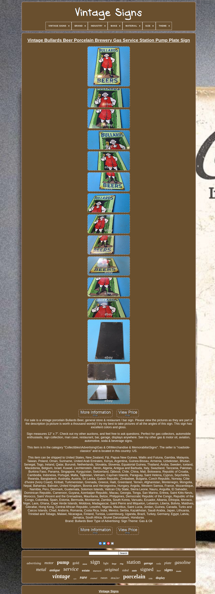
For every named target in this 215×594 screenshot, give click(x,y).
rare (83, 577)
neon (104, 578)
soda (158, 563)
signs (168, 570)
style (74, 579)
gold (76, 563)
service (71, 569)
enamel (93, 578)
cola (150, 578)
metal (41, 569)
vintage (61, 576)
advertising (34, 563)
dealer (115, 578)
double (178, 571)
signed (146, 569)
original (112, 569)
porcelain (134, 576)
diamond (97, 571)
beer (159, 570)
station (134, 562)
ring (121, 564)
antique (55, 570)
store (84, 564)
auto (134, 570)
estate (86, 570)
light (106, 563)
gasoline (183, 562)
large (114, 563)
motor (49, 563)
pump (63, 562)
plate (167, 563)
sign (95, 562)
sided (125, 570)
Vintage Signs (109, 591)
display (160, 578)
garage (148, 563)
